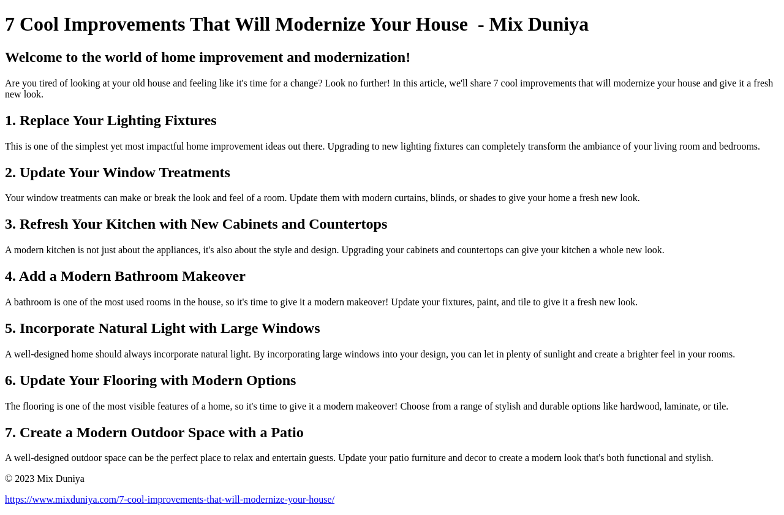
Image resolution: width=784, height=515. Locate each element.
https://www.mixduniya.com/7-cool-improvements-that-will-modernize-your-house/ (169, 499)
